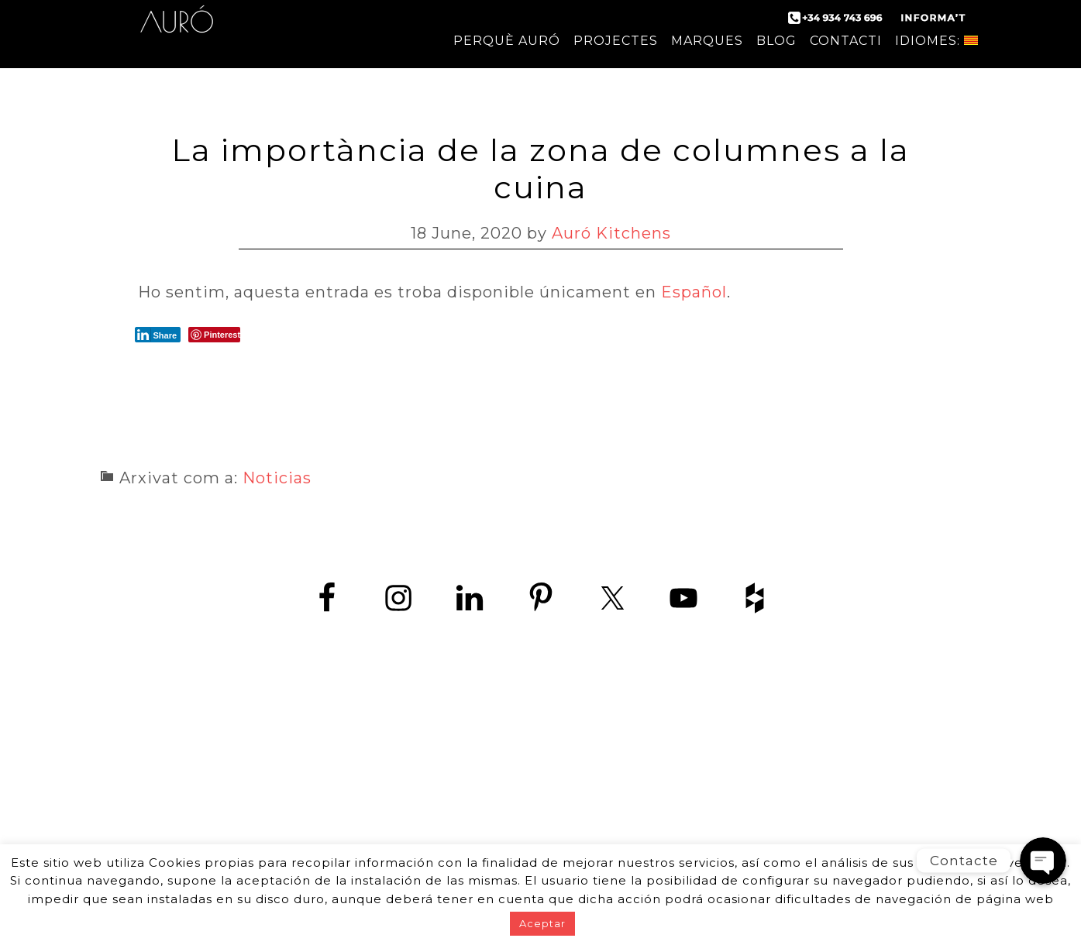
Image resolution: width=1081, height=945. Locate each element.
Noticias (277, 478)
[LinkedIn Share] (158, 334)
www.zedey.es (541, 803)
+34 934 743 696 (554, 768)
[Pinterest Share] (214, 334)
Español (694, 292)
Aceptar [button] (542, 923)
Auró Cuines (176, 31)
